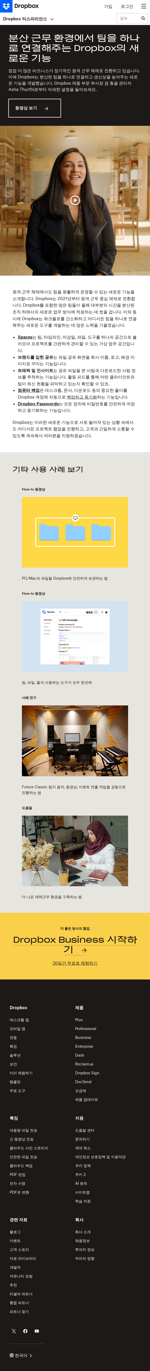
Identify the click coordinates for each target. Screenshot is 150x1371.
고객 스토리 (19, 1249)
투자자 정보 (84, 1249)
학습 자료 (83, 1201)
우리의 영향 (84, 1258)
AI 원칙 (81, 1183)
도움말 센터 (84, 1130)
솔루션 (15, 1055)
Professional (85, 1028)
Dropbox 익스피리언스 (28, 18)
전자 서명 (17, 1183)
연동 (13, 1037)
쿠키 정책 (83, 1165)
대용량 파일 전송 (23, 1130)
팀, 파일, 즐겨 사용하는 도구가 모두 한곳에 (57, 682)
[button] (75, 364)
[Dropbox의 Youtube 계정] (37, 1331)
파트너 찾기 (19, 1311)
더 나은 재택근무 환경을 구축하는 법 (52, 897)
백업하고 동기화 (82, 397)
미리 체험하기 (21, 1073)
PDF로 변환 (19, 1192)
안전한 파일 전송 (23, 1157)
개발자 (15, 1267)
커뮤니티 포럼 (21, 1276)
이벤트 (15, 1240)
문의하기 (82, 1139)
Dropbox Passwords (38, 403)
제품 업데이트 (86, 1099)
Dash (79, 1055)
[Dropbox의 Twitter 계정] (14, 1331)
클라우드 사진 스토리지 (29, 1148)
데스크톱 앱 (19, 1020)
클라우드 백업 (21, 1165)
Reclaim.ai (84, 1064)
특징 (13, 1046)
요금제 (80, 1090)
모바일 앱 (17, 1028)
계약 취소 (83, 1148)
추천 (13, 1285)
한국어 (21, 1355)
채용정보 (82, 1240)
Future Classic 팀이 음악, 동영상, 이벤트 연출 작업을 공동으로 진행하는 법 (74, 790)
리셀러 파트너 (21, 1294)
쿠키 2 (80, 1174)
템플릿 (15, 1082)
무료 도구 (17, 1090)
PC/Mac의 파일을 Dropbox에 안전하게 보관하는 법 (65, 578)
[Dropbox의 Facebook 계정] (25, 1331)
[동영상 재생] (75, 201)
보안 (13, 1064)
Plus (79, 1020)
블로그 (15, 1232)
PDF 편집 (18, 1174)
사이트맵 (82, 1192)
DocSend (83, 1082)
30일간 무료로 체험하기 (75, 963)
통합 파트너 (19, 1302)
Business (83, 1037)
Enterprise (84, 1046)
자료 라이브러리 (23, 1258)
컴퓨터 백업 (29, 390)
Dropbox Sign (87, 1073)
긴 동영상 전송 (22, 1139)
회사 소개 (83, 1232)
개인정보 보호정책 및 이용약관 (100, 1157)
